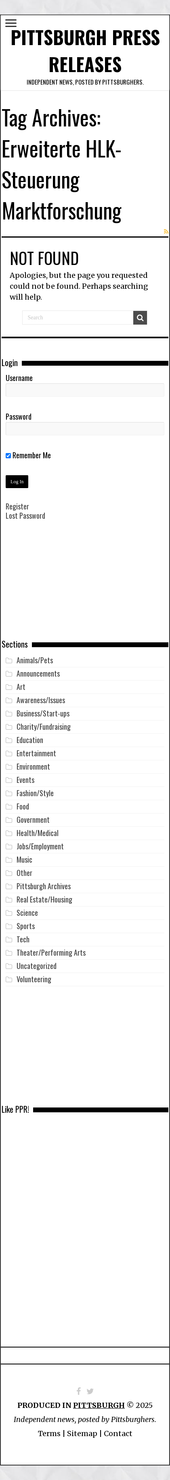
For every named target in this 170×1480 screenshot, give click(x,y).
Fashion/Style (35, 793)
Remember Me (28, 455)
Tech (23, 939)
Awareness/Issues (41, 700)
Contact (118, 1433)
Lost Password (25, 515)
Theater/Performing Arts (51, 952)
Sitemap (82, 1433)
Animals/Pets (35, 660)
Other (24, 872)
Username (19, 378)
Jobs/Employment (40, 846)
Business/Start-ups (43, 713)
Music (24, 859)
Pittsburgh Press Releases (85, 50)
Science (27, 912)
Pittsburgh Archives (44, 886)
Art (21, 686)
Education (30, 740)
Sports (26, 926)
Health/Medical (38, 833)
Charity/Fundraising (44, 726)
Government (33, 819)
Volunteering (34, 979)
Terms (49, 1433)
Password (18, 416)
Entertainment (36, 753)
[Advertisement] (84, 585)
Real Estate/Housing (44, 899)
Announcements (38, 673)
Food (23, 806)
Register (17, 506)
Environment (33, 766)
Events (25, 779)
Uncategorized (37, 965)
